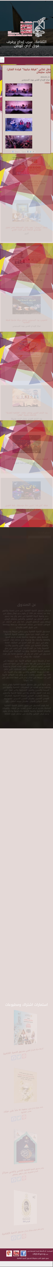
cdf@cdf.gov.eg (39, 1254)
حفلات (47, 83)
